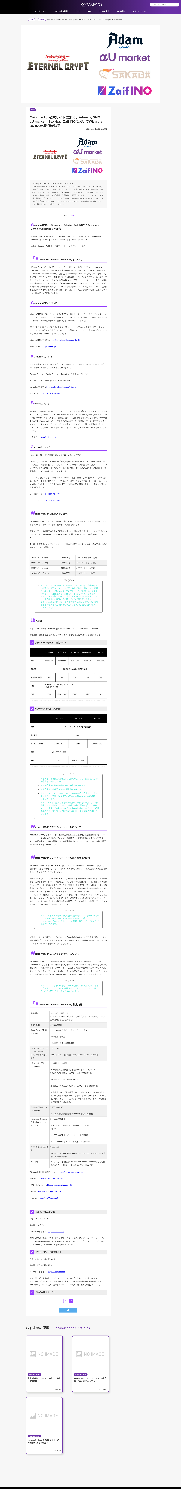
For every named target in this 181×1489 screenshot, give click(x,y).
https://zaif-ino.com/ (52, 494)
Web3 (89, 11)
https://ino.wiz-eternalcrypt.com (71, 1172)
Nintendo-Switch (34, 1374)
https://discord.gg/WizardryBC (50, 1191)
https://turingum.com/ (56, 1272)
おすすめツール (139, 11)
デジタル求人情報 (60, 11)
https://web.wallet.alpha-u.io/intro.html (61, 387)
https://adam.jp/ (49, 347)
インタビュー (40, 11)
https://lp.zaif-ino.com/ (53, 500)
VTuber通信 (104, 11)
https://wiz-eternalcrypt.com (52, 1179)
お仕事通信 (120, 11)
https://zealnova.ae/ (56, 1232)
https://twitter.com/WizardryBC (59, 1185)
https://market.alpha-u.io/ (50, 393)
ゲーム (77, 11)
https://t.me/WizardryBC (49, 1198)
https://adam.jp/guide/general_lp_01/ (65, 340)
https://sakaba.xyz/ (48, 437)
